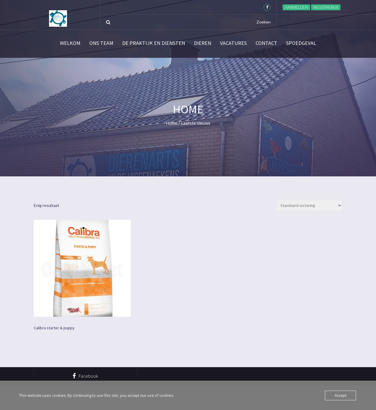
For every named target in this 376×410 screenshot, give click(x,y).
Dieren (202, 43)
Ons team (101, 43)
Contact (266, 43)
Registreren (325, 7)
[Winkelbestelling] (309, 205)
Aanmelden (296, 7)
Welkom (70, 43)
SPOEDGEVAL (301, 43)
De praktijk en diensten (153, 43)
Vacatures (233, 43)
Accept (340, 395)
